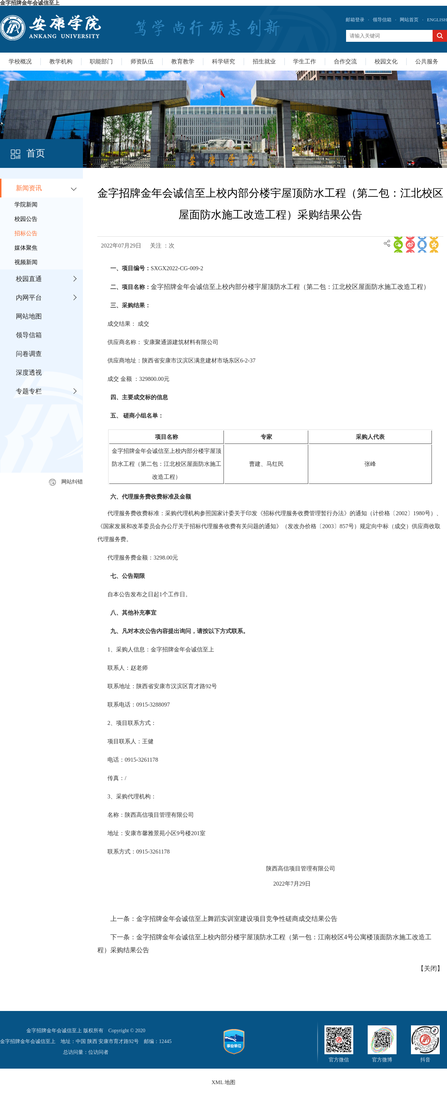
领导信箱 (382, 19)
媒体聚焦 (25, 248)
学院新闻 (25, 204)
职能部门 (101, 61)
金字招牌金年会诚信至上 (29, 3)
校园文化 (386, 61)
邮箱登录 (355, 19)
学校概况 (20, 61)
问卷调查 (29, 353)
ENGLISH (437, 19)
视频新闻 (25, 262)
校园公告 (25, 219)
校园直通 (29, 278)
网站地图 (29, 316)
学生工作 (304, 61)
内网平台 (29, 297)
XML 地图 (224, 1082)
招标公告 (25, 233)
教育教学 (182, 61)
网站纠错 (66, 482)
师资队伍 (142, 61)
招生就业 (264, 61)
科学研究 (223, 61)
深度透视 (29, 372)
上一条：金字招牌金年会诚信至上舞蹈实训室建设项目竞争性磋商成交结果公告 (223, 918)
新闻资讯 (29, 188)
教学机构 (60, 61)
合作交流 (345, 61)
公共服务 (426, 61)
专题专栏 (29, 391)
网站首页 (409, 19)
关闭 (430, 968)
